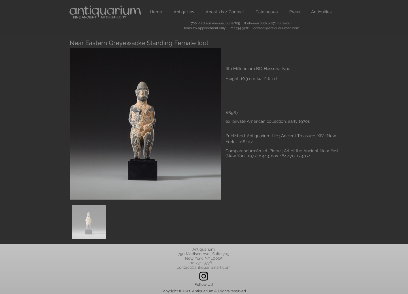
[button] (184, 12)
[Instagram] (204, 276)
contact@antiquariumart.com (276, 28)
